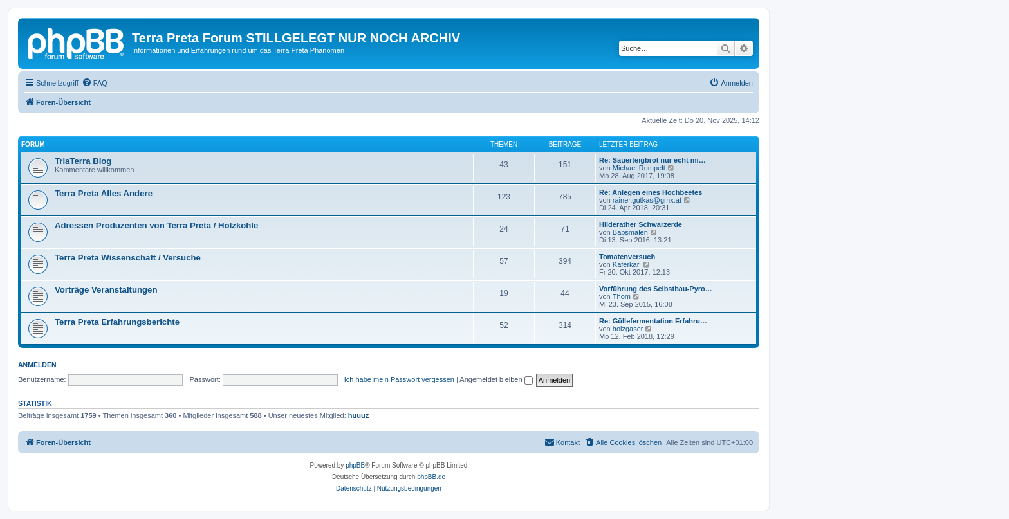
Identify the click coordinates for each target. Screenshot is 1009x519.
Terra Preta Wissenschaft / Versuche (128, 257)
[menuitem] (94, 83)
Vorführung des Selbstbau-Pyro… (655, 289)
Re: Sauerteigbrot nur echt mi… (652, 160)
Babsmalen (630, 232)
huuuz (358, 415)
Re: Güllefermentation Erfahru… (653, 321)
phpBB (355, 465)
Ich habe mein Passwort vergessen (399, 379)
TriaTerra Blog (83, 161)
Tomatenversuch (627, 256)
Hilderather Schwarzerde (640, 224)
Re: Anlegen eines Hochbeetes (650, 192)
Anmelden (37, 365)
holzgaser (628, 328)
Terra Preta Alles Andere (104, 193)
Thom (622, 296)
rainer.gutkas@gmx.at (647, 200)
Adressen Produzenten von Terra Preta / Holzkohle (156, 225)
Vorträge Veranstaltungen (106, 290)
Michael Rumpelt (639, 168)
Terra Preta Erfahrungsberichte (117, 322)
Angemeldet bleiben (495, 379)
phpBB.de (431, 476)
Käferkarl (627, 264)
